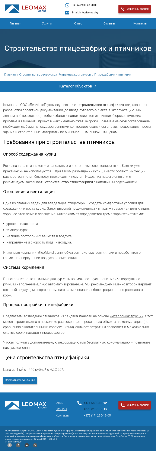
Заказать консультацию (20, 380)
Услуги (47, 23)
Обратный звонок (135, 9)
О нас (78, 23)
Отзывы (109, 23)
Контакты (63, 415)
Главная (15, 23)
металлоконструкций (126, 316)
